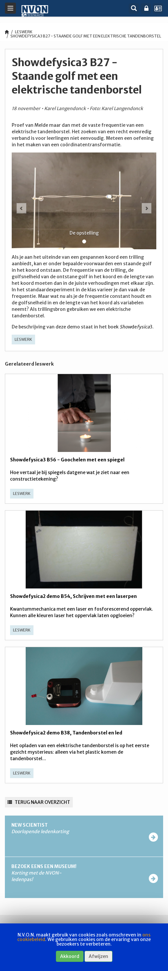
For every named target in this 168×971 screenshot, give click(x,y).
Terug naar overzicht (38, 802)
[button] (20, 203)
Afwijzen (98, 956)
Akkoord (69, 956)
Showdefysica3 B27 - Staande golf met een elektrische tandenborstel (85, 36)
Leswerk (23, 31)
